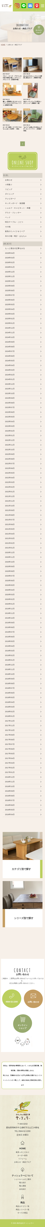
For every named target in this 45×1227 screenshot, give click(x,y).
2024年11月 (10, 332)
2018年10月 (10, 674)
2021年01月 (10, 548)
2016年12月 (10, 777)
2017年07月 (10, 744)
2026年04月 (10, 253)
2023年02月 (10, 431)
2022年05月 (10, 473)
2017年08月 (10, 740)
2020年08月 (10, 571)
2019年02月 (10, 655)
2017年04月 (10, 758)
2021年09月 (10, 510)
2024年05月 (10, 361)
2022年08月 (10, 459)
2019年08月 (10, 627)
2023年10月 (10, 393)
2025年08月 (10, 290)
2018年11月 (10, 669)
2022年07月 (10, 463)
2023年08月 (10, 403)
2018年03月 (10, 707)
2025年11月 (10, 276)
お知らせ (8, 180)
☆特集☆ (8, 184)
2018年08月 (10, 683)
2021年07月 (10, 520)
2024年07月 (10, 351)
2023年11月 (10, 389)
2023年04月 (10, 421)
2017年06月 (10, 749)
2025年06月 (10, 300)
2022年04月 (10, 478)
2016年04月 (10, 814)
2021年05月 (10, 529)
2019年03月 (10, 651)
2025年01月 (10, 323)
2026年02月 (10, 262)
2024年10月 (10, 337)
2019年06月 (10, 637)
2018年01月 (10, 716)
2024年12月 (10, 328)
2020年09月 (10, 566)
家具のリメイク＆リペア (15, 231)
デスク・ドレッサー (13, 213)
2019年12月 (10, 609)
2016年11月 (10, 782)
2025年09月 (10, 286)
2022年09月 (10, 454)
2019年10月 (10, 618)
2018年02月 (10, 711)
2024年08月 (10, 347)
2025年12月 (10, 272)
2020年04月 (10, 590)
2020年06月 (10, 580)
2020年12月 (10, 552)
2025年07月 (10, 295)
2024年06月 (10, 356)
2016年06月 (10, 805)
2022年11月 (10, 445)
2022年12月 (10, 440)
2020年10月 (10, 562)
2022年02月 (10, 487)
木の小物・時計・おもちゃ (16, 236)
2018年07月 (10, 688)
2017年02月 (10, 768)
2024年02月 (10, 375)
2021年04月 (10, 534)
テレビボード (10, 199)
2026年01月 (10, 267)
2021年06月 (10, 524)
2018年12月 (10, 665)
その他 (7, 227)
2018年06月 (10, 693)
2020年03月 (10, 594)
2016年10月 (10, 786)
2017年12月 (10, 721)
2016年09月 (10, 791)
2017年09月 (10, 735)
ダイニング (9, 194)
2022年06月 (10, 468)
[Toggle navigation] (42, 5)
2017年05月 (10, 754)
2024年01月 (10, 379)
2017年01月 (10, 772)
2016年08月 (10, 796)
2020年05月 (10, 585)
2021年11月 (10, 501)
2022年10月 (10, 449)
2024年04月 (10, 365)
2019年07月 (10, 632)
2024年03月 (10, 370)
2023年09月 (10, 398)
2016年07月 (10, 800)
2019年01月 (10, 660)
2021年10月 (10, 506)
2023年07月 (10, 407)
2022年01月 (10, 492)
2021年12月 (10, 496)
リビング (8, 189)
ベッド (7, 217)
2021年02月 (10, 543)
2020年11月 (10, 557)
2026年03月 (10, 258)
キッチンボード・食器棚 (15, 203)
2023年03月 (10, 426)
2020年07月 (10, 576)
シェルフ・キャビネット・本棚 (17, 208)
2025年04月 (10, 309)
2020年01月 (10, 604)
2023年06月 (10, 412)
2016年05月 (10, 810)
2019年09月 (10, 623)
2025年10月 (10, 281)
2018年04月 (10, 702)
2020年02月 (10, 599)
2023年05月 (10, 417)
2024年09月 (10, 342)
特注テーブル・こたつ (14, 222)
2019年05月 (10, 641)
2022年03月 (10, 482)
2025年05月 (10, 304)
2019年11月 (10, 613)
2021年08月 (10, 515)
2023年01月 (10, 435)
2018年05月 (10, 697)
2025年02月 (10, 319)
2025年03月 (10, 314)
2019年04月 (10, 646)
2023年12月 (10, 384)
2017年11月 (10, 725)
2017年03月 (10, 763)
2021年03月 (10, 538)
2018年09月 (10, 679)
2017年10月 (10, 730)
